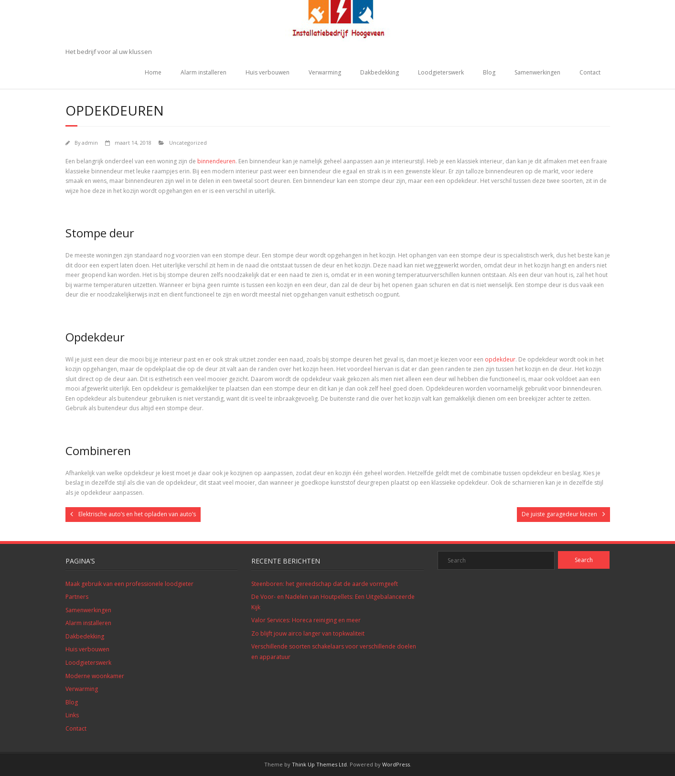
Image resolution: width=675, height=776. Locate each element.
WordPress (396, 764)
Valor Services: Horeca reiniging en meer (306, 620)
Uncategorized (188, 142)
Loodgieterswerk (441, 72)
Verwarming (325, 72)
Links (72, 715)
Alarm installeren (203, 72)
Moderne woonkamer (94, 676)
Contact (589, 72)
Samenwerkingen (537, 72)
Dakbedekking (379, 72)
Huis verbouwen (267, 72)
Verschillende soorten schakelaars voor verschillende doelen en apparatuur (333, 651)
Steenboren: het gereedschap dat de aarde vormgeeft (324, 584)
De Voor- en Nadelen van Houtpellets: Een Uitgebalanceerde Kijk (333, 602)
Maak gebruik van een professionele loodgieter (129, 584)
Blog (489, 72)
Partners (76, 597)
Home (153, 72)
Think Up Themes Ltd (319, 764)
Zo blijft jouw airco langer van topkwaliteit (307, 633)
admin (90, 142)
